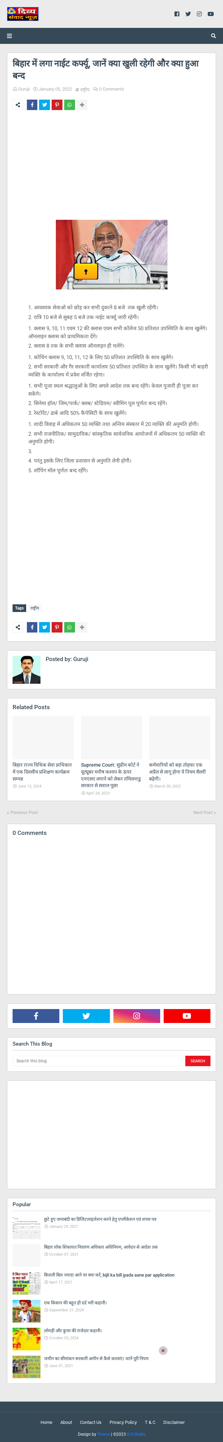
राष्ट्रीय (85, 89)
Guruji (24, 89)
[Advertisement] (111, 169)
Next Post (203, 810)
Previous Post (24, 810)
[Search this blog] (98, 1059)
